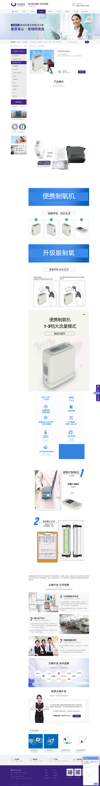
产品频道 (25, 46)
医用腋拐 (15, 96)
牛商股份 (17, 778)
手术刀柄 (45, 41)
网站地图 (55, 777)
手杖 (14, 92)
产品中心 (46, 772)
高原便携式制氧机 (40, 46)
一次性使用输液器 (33, 750)
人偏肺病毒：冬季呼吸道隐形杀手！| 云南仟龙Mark (21, 132)
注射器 (46, 770)
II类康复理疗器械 (32, 46)
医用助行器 (15, 86)
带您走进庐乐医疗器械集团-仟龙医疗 (18, 120)
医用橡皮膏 (40, 41)
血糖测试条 (15, 79)
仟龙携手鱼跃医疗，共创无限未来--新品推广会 (20, 107)
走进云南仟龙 (47, 777)
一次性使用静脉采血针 (65, 750)
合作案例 (46, 775)
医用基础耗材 (15, 55)
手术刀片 (50, 41)
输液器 (54, 770)
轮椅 (14, 82)
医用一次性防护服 (56, 41)
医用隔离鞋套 (25, 41)
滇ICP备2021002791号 (28, 778)
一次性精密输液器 (49, 750)
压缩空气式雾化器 (17, 72)
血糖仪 (14, 76)
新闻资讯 (55, 775)
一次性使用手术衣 (32, 41)
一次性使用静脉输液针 (80, 750)
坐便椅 (14, 89)
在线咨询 (81, 72)
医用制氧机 (19, 41)
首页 (21, 46)
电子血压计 (15, 69)
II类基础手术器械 (16, 59)
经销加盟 (55, 772)
